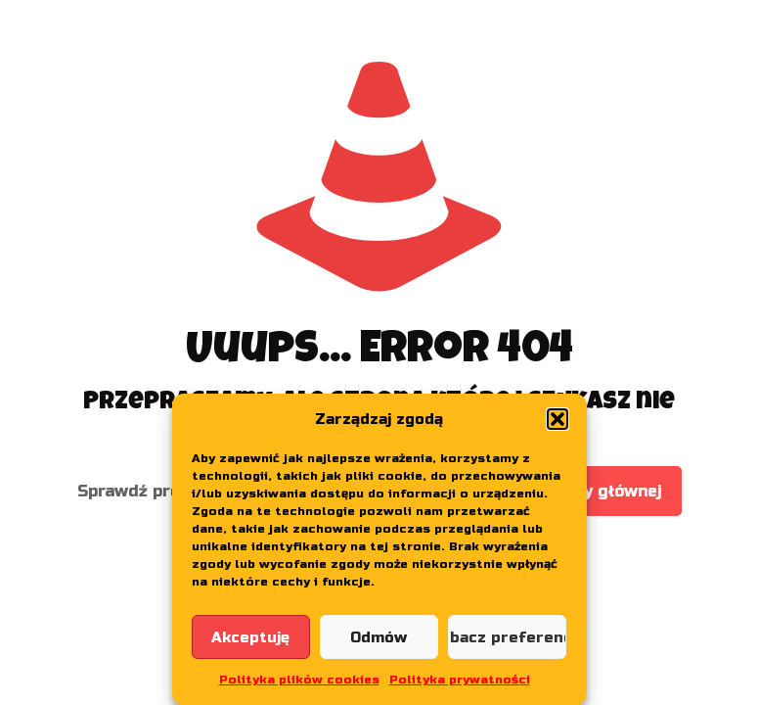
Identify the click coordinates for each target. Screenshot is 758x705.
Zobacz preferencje (507, 637)
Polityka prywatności (459, 679)
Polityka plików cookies (299, 679)
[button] (557, 419)
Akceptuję (250, 637)
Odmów (378, 637)
